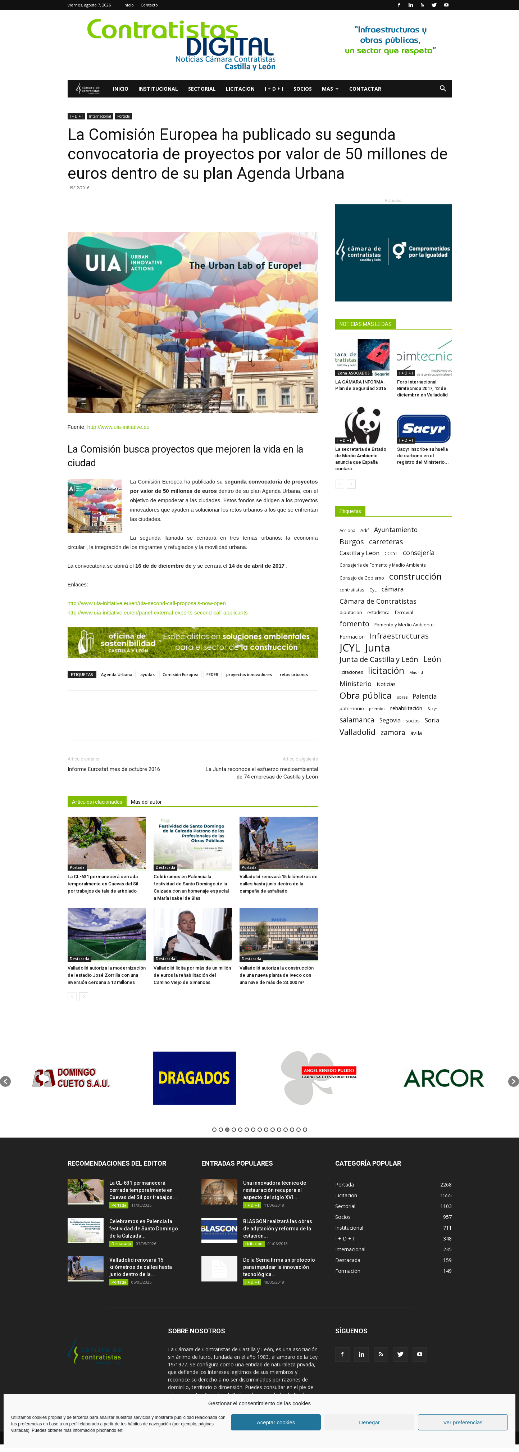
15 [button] (305, 1129)
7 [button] (253, 1129)
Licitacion (240, 88)
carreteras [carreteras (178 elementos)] (386, 541)
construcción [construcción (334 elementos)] (415, 576)
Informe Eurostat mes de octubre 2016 (114, 769)
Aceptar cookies (276, 1422)
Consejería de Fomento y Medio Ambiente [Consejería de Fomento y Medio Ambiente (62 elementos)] (383, 565)
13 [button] (292, 1129)
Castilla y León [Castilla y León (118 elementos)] (359, 553)
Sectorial (202, 88)
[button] (443, 89)
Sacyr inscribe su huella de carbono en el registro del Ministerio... (423, 455)
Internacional (100, 116)
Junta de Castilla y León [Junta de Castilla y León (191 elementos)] (379, 659)
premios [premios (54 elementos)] (377, 708)
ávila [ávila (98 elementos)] (416, 732)
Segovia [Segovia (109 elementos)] (390, 720)
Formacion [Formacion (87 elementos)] (352, 636)
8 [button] (260, 1129)
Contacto (149, 5)
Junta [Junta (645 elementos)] (377, 648)
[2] (259, 45)
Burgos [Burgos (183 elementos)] (352, 541)
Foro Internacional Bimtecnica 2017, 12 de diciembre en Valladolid (422, 388)
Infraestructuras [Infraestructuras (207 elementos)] (399, 636)
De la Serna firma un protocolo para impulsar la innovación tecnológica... (279, 1267)
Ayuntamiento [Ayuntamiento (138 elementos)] (396, 530)
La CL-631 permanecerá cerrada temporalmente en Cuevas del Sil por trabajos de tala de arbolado (103, 884)
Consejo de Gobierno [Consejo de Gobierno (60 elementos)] (362, 578)
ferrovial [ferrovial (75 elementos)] (404, 612)
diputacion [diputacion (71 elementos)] (351, 612)
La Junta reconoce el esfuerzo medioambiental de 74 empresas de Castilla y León (262, 773)
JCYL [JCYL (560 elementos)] (350, 648)
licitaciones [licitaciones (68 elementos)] (351, 672)
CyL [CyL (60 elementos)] (373, 590)
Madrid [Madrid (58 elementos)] (416, 672)
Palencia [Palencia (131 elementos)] (425, 696)
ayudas (147, 674)
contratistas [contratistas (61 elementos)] (352, 590)
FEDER (212, 674)
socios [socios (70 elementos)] (413, 720)
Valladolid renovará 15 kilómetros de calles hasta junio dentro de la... (140, 1267)
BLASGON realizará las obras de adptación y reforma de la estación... (277, 1229)
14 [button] (298, 1129)
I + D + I (274, 88)
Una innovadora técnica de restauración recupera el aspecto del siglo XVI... (274, 1190)
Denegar (369, 1422)
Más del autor (146, 802)
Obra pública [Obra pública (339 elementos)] (366, 695)
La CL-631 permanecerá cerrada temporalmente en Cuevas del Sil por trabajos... (143, 1190)
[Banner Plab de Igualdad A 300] (393, 252)
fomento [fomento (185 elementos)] (354, 623)
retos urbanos (294, 674)
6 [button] (247, 1129)
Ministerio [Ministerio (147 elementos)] (356, 683)
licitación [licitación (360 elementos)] (386, 670)
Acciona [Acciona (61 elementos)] (347, 530)
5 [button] (240, 1129)
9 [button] (266, 1129)
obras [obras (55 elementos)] (402, 697)
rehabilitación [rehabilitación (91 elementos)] (406, 708)
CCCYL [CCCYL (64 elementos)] (391, 553)
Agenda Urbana (116, 674)
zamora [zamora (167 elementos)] (393, 732)
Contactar (365, 88)
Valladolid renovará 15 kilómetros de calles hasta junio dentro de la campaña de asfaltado (279, 884)
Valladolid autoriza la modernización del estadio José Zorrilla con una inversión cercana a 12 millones (107, 975)
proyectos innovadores (249, 674)
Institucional (158, 88)
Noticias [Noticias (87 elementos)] (386, 684)
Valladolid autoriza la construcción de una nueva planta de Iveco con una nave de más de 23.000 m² (277, 975)
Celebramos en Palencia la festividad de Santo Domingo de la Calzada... (143, 1229)
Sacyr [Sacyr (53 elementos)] (432, 708)
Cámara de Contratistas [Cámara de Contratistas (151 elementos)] (378, 601)
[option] (73, 1078)
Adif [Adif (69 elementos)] (364, 530)
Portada (123, 116)
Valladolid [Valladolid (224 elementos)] (357, 732)
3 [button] (227, 1129)
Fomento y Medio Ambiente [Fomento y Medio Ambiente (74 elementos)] (404, 624)
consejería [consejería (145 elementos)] (418, 553)
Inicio (128, 5)
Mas (330, 88)
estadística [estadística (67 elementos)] (378, 612)
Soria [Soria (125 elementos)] (432, 720)
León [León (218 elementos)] (432, 659)
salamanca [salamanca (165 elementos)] (357, 720)
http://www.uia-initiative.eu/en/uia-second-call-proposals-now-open (147, 603)
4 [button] (234, 1129)
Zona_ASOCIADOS (353, 373)
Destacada (165, 867)
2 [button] (221, 1129)
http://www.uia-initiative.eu (118, 427)
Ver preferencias (462, 1422)
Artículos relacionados (97, 802)
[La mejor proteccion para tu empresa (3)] (193, 642)
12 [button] (285, 1129)
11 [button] (279, 1129)
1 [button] (214, 1129)
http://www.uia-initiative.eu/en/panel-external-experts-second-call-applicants (158, 612)
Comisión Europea (181, 674)
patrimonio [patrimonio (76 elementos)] (352, 708)
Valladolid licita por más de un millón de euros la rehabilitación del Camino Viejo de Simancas (192, 975)
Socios (302, 88)
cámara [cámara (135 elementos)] (393, 589)
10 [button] (272, 1129)
